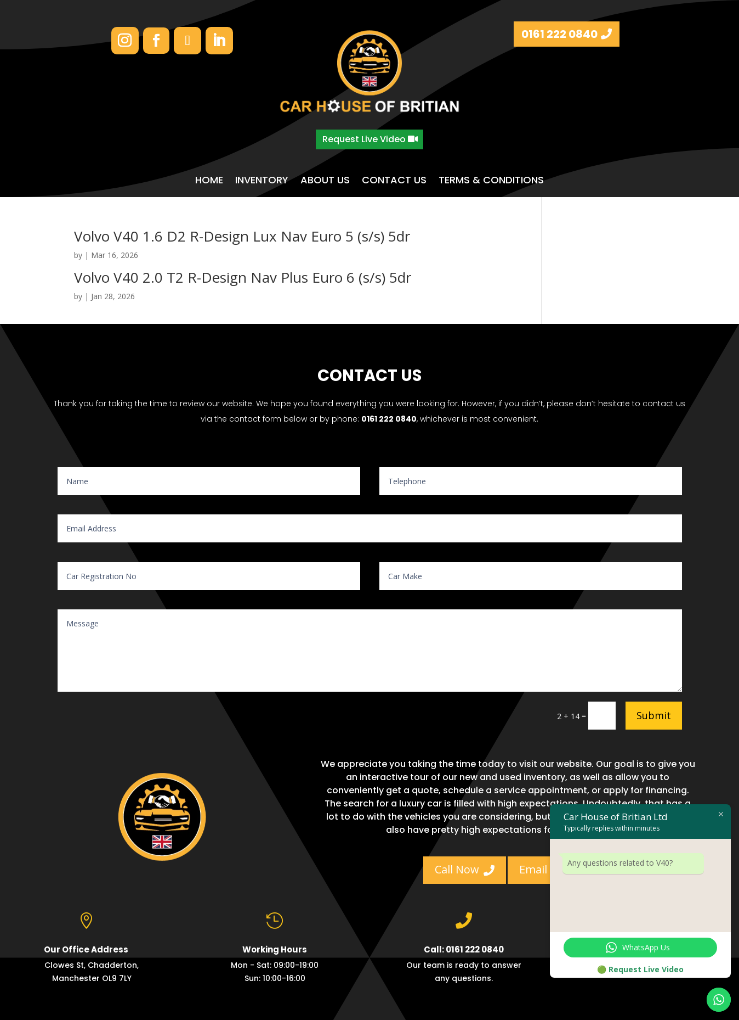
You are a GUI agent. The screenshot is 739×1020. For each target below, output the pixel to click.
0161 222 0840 (559, 34)
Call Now (464, 869)
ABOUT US (325, 180)
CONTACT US (394, 180)
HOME (209, 180)
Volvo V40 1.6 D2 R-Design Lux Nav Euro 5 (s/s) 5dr (242, 236)
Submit (653, 715)
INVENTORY (261, 180)
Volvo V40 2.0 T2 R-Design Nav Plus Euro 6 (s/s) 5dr (242, 277)
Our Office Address (86, 951)
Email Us (549, 869)
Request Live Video (364, 139)
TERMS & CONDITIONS (491, 180)
